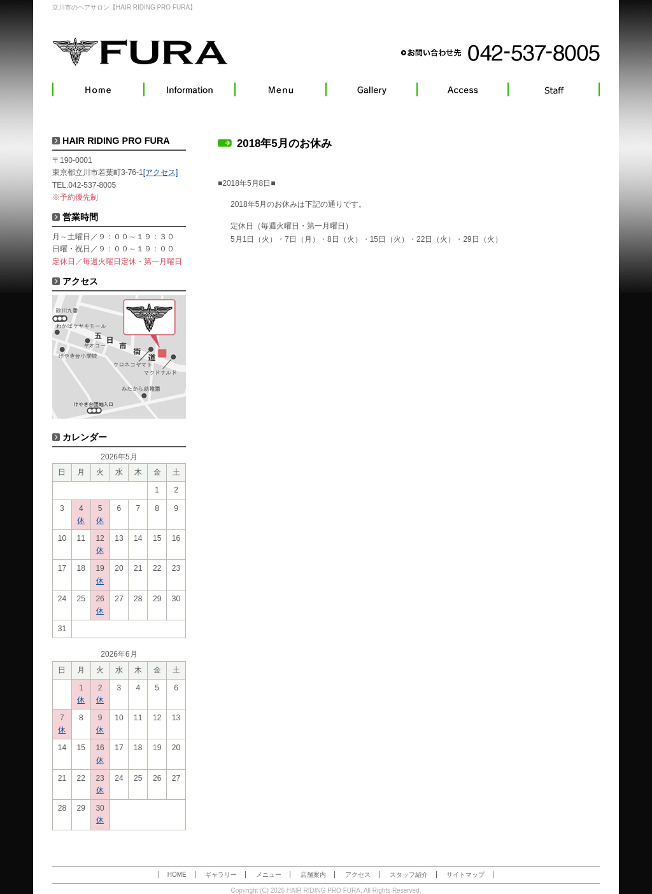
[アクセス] (160, 172)
